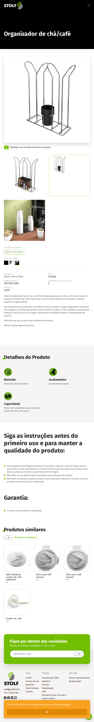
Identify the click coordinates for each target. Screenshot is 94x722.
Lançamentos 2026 (50, 678)
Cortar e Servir (48, 698)
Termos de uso (32, 681)
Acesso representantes (79, 678)
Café (44, 691)
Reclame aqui (75, 681)
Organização (47, 688)
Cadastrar (78, 654)
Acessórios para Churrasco (54, 695)
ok (47, 712)
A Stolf (28, 678)
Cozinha (45, 685)
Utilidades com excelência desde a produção (30, 147)
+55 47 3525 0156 (11, 693)
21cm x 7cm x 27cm (14, 252)
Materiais (30, 685)
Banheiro (46, 681)
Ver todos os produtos (25, 537)
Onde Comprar (32, 688)
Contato (29, 691)
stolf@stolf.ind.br (12, 689)
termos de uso (63, 704)
